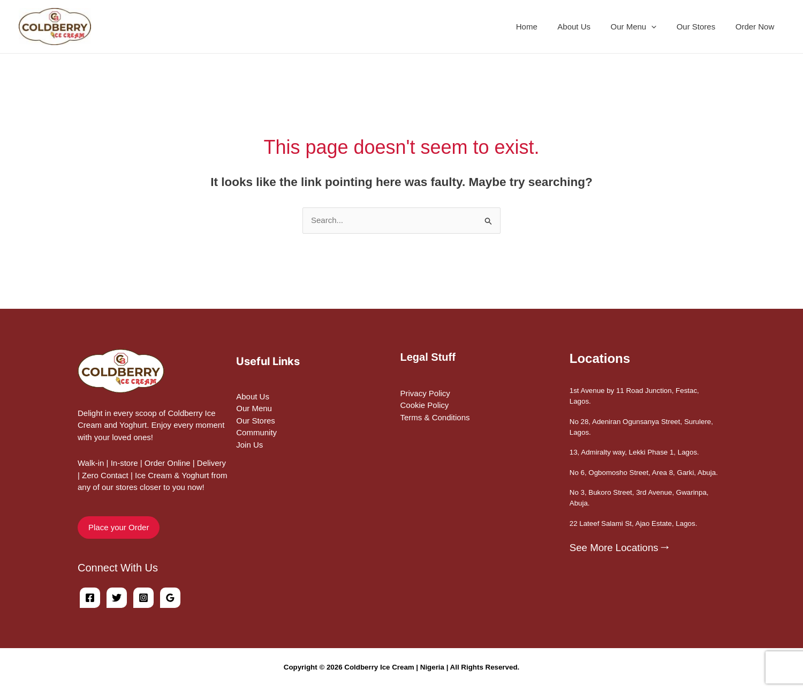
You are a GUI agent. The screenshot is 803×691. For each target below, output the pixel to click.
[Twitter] (117, 598)
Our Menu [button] (643, 27)
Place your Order (118, 527)
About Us (588, 26)
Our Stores (702, 26)
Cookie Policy (424, 405)
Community (256, 432)
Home (545, 26)
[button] (661, 27)
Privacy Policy (425, 393)
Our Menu (254, 408)
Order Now (756, 26)
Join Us (249, 444)
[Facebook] (90, 598)
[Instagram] (143, 598)
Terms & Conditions (435, 417)
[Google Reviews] (170, 598)
